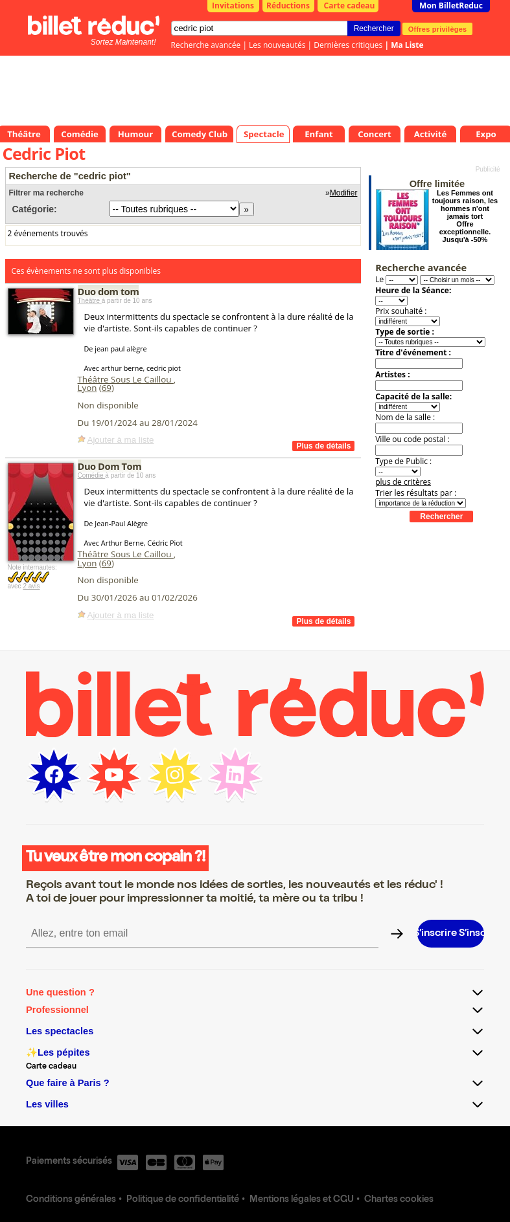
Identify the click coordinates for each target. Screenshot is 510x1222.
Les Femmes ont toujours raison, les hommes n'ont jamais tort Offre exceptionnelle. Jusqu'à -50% (465, 216)
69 (106, 388)
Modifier (344, 192)
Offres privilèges (437, 28)
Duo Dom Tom (110, 466)
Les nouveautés (277, 44)
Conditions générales (71, 1200)
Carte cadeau (349, 5)
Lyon (87, 388)
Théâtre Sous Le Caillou (126, 379)
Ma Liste (407, 44)
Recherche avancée (206, 44)
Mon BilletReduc (451, 5)
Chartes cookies (399, 1200)
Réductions (288, 5)
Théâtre (90, 300)
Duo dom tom (108, 291)
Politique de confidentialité (182, 1200)
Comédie (92, 475)
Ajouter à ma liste (120, 440)
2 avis (31, 586)
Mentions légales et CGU (301, 1200)
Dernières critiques (348, 44)
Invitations (233, 5)
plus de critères (403, 481)
